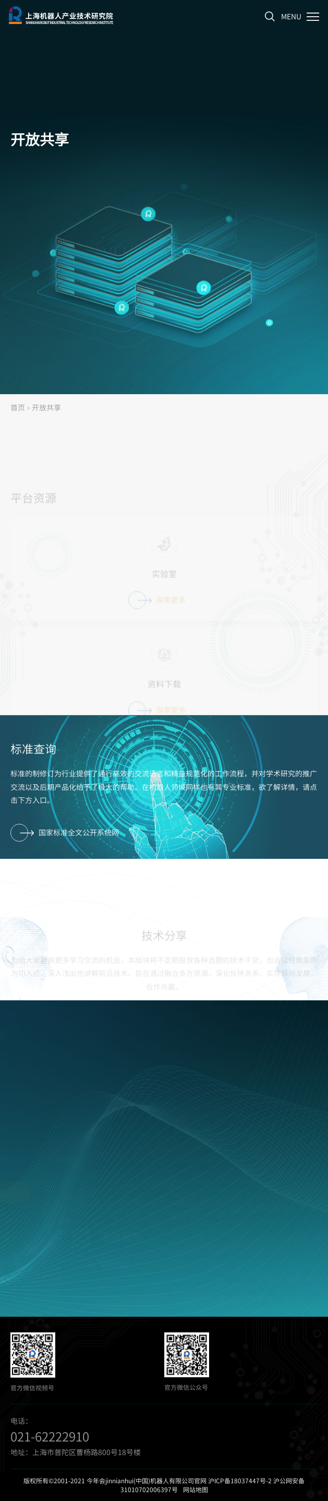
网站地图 (195, 1489)
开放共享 (46, 407)
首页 (17, 407)
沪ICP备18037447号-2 (240, 1480)
